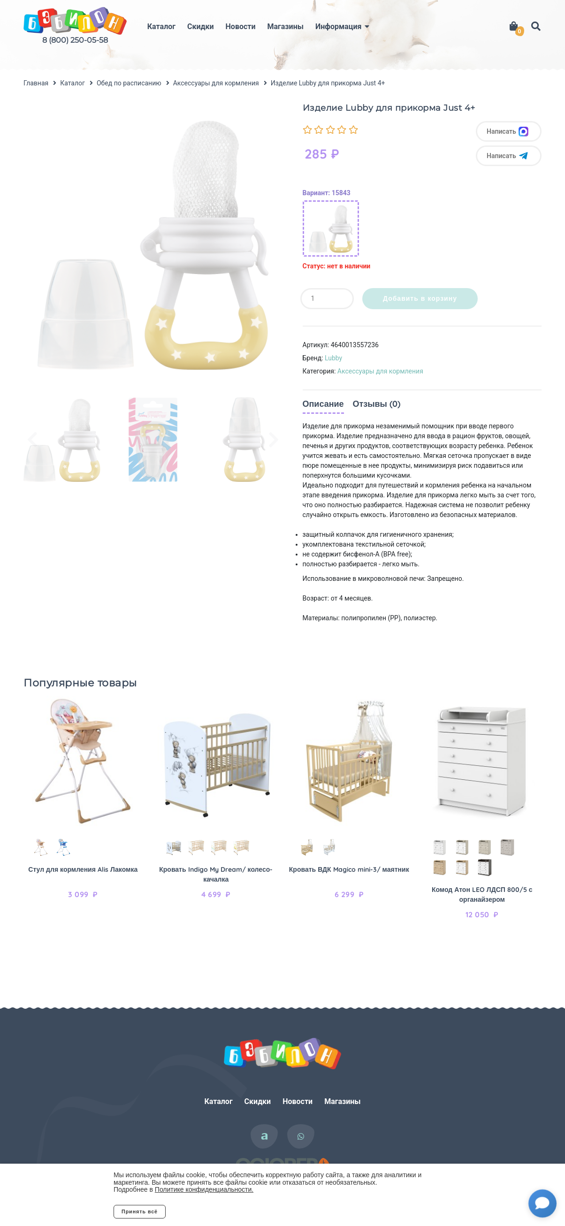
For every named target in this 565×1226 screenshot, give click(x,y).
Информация (338, 26)
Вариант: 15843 (327, 193)
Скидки (200, 26)
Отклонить (202, 1211)
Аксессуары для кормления (380, 371)
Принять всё (140, 1211)
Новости (241, 26)
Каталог (161, 26)
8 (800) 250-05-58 (75, 40)
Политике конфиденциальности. (204, 1189)
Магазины (285, 26)
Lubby (333, 358)
